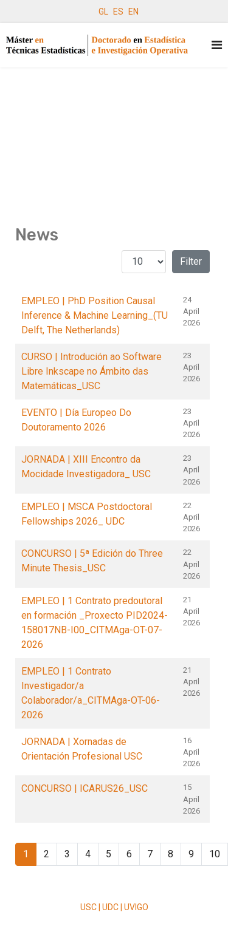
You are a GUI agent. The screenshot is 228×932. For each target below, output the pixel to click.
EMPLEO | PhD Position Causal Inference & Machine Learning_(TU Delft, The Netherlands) (94, 315)
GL (103, 11)
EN (133, 11)
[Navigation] (217, 45)
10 (214, 854)
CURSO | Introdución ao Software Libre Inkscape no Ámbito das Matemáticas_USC (91, 371)
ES (118, 11)
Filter (191, 261)
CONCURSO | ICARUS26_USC (84, 788)
